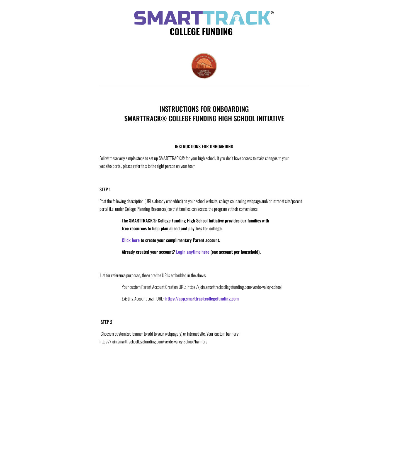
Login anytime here (192, 251)
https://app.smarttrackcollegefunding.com (202, 298)
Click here (131, 240)
